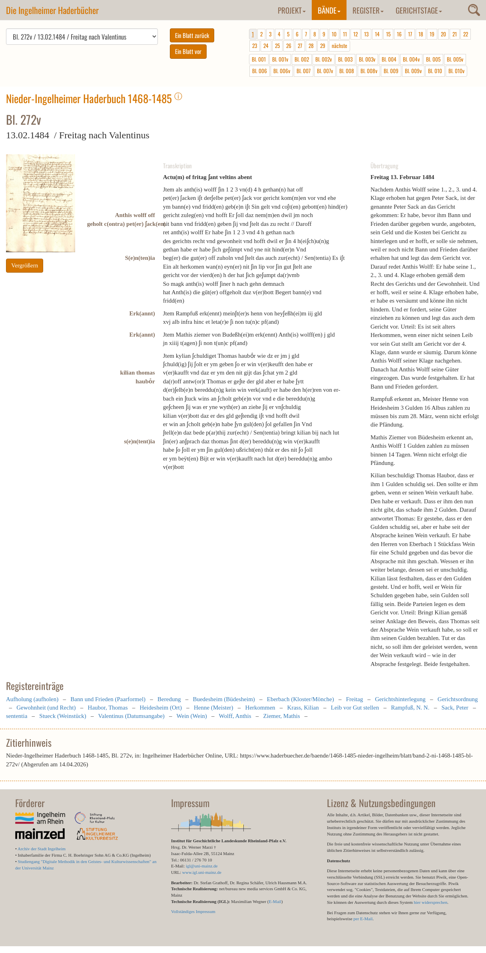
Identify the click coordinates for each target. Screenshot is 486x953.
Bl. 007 (304, 71)
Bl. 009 (391, 71)
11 (345, 34)
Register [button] (368, 10)
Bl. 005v (455, 59)
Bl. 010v (456, 71)
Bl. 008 (346, 71)
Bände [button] (329, 10)
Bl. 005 (433, 59)
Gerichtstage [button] (419, 10)
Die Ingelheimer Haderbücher (52, 10)
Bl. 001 (259, 59)
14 (377, 34)
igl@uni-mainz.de (201, 865)
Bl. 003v (367, 59)
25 (277, 46)
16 (399, 34)
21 (454, 34)
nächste (339, 46)
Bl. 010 (435, 71)
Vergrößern (24, 265)
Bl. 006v (281, 71)
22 (465, 34)
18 (420, 34)
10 (334, 34)
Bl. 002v (323, 59)
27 (300, 46)
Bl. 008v (369, 71)
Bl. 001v (280, 59)
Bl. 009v (413, 71)
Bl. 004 (389, 59)
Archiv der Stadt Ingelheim (42, 848)
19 (432, 34)
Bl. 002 (302, 59)
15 (388, 34)
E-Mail (275, 901)
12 (355, 34)
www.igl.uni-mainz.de (201, 872)
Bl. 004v (411, 59)
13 (366, 34)
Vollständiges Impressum (193, 911)
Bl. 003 (345, 59)
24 (266, 46)
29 (322, 46)
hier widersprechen (430, 902)
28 (311, 46)
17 (410, 34)
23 (254, 46)
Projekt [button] (292, 10)
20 (443, 34)
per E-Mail (362, 918)
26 (288, 46)
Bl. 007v (325, 71)
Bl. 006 (259, 71)
